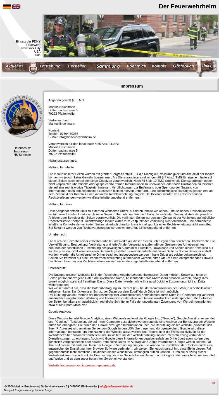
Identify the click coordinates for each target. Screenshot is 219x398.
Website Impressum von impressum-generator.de (82, 365)
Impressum (22, 151)
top (213, 382)
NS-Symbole (22, 154)
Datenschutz (22, 148)
